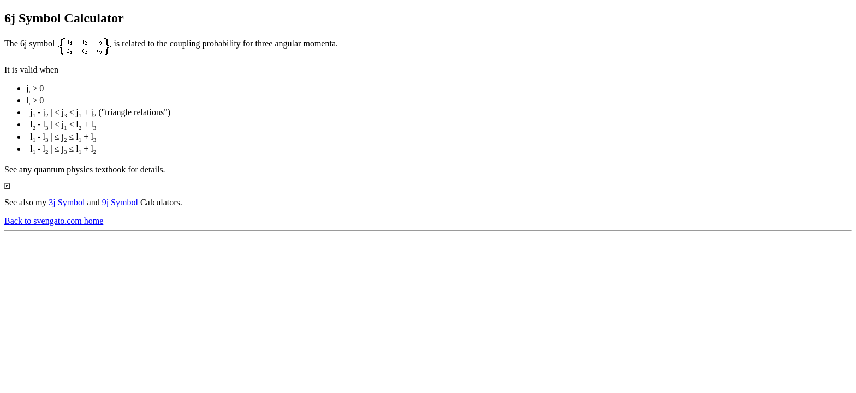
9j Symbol (120, 202)
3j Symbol (67, 202)
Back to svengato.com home (53, 220)
